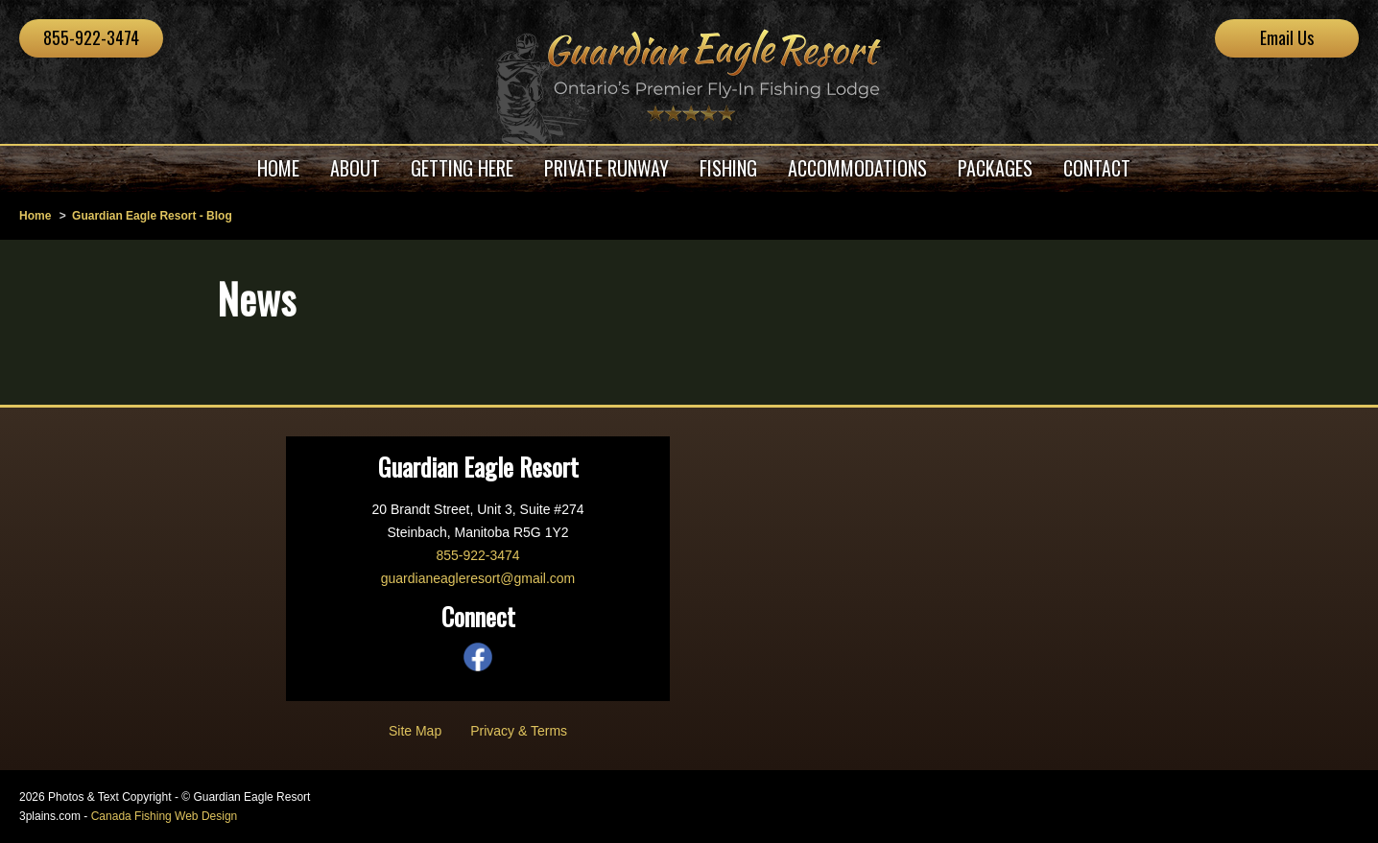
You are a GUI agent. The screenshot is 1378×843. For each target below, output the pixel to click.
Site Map (415, 730)
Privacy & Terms (518, 730)
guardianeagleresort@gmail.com (478, 578)
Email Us (1287, 37)
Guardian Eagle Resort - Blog (152, 215)
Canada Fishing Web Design (164, 816)
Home (35, 215)
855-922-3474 (91, 37)
